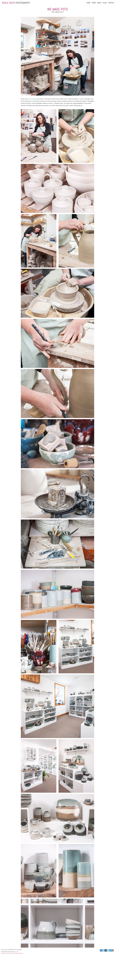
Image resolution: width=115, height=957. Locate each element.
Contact (111, 3)
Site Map (3, 953)
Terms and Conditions (18, 953)
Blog (105, 3)
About (99, 3)
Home (88, 3)
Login (17, 951)
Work (94, 3)
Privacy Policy (9, 953)
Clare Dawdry (32, 99)
